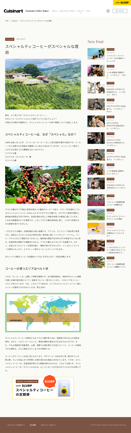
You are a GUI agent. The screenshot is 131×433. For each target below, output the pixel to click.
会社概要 (33, 425)
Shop (121, 11)
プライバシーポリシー (49, 425)
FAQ (88, 11)
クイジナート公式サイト (16, 425)
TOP (6, 21)
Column (80, 11)
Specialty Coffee (67, 11)
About (55, 11)
